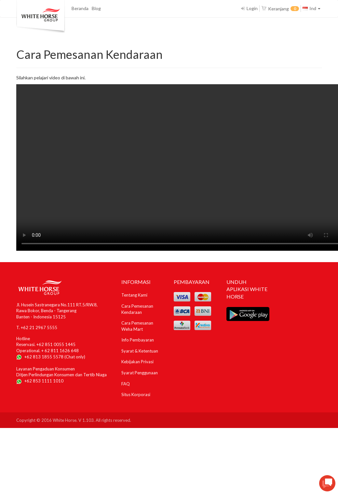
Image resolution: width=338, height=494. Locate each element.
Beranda (80, 8)
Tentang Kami (134, 295)
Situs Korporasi (135, 394)
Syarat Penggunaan (139, 372)
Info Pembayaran (137, 339)
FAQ (125, 383)
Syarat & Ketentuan (139, 351)
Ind (311, 8)
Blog (96, 8)
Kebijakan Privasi (137, 361)
